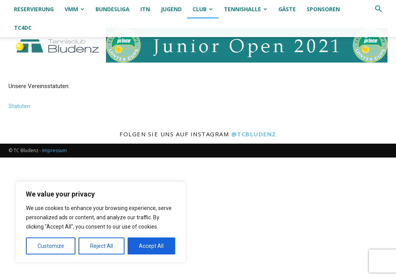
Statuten (19, 106)
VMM (74, 9)
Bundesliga (113, 9)
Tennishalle (245, 9)
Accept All (151, 246)
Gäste (287, 9)
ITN (145, 9)
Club (203, 9)
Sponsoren (323, 9)
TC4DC (23, 27)
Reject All (101, 246)
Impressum (54, 150)
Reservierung (34, 9)
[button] (378, 10)
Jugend (171, 9)
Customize (51, 246)
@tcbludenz (254, 134)
